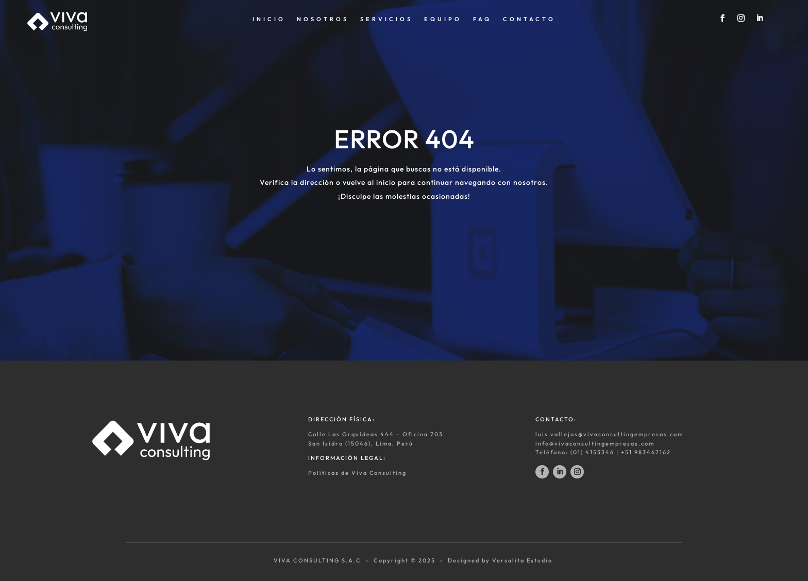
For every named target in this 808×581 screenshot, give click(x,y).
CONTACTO (529, 19)
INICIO (268, 19)
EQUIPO (443, 19)
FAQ (482, 19)
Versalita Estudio (522, 560)
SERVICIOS (386, 19)
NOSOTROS (323, 19)
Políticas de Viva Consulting (357, 472)
